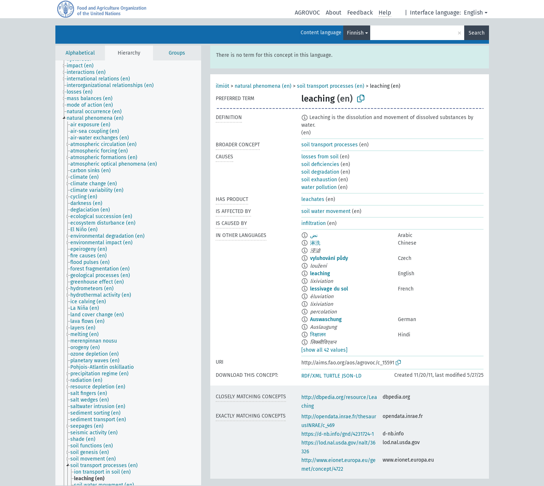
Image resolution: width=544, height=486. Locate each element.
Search (477, 33)
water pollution (319, 187)
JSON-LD (351, 376)
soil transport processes (329, 145)
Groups (177, 53)
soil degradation (320, 172)
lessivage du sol (329, 289)
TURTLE (332, 376)
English (473, 12)
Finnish (355, 33)
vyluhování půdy (329, 258)
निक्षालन (318, 335)
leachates (312, 199)
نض (314, 235)
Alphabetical (80, 53)
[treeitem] (83, 66)
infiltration (313, 223)
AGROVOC (307, 12)
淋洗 (315, 243)
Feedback (360, 12)
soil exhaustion (319, 180)
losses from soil (319, 157)
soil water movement (326, 211)
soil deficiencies (320, 164)
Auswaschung (326, 319)
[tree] (128, 272)
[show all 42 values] (324, 350)
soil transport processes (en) (330, 86)
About (333, 12)
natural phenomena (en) (263, 86)
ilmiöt (222, 86)
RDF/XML (311, 376)
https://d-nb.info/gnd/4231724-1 (337, 434)
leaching (320, 273)
